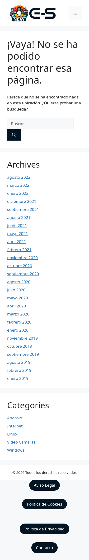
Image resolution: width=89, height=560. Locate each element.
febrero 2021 (19, 249)
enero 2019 (17, 378)
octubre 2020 (19, 265)
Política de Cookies (44, 504)
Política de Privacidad (44, 529)
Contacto (44, 547)
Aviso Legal (44, 485)
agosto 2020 (18, 281)
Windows (15, 450)
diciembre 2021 (21, 201)
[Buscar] (14, 135)
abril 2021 (16, 241)
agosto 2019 (18, 362)
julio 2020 (16, 290)
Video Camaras (21, 442)
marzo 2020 (18, 314)
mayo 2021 (17, 233)
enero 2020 (17, 330)
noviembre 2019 (22, 338)
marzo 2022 (18, 185)
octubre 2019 (19, 346)
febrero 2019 (19, 370)
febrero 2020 (19, 322)
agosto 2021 (18, 217)
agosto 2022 (18, 177)
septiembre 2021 (23, 209)
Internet (15, 426)
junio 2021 (17, 225)
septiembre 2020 (23, 273)
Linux (12, 434)
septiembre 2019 (23, 354)
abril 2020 (16, 306)
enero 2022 (17, 193)
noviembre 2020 (22, 257)
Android (14, 418)
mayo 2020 (17, 298)
